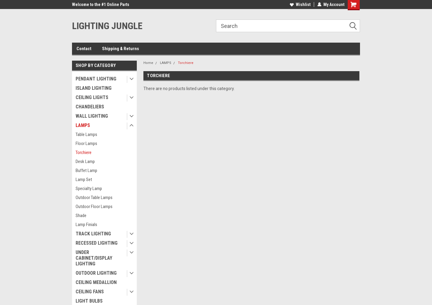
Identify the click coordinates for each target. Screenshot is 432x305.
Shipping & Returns (120, 48)
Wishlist (300, 4)
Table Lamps (86, 134)
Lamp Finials (86, 224)
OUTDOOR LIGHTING (96, 273)
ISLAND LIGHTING (94, 88)
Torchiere (84, 152)
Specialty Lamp (89, 188)
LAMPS (83, 125)
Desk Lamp (85, 161)
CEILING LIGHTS (92, 97)
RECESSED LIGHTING (97, 243)
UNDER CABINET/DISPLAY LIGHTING (94, 258)
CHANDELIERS (90, 107)
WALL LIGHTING (92, 116)
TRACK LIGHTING (93, 234)
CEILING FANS (90, 291)
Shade (81, 215)
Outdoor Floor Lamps (94, 206)
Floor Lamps (86, 143)
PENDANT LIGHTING (96, 79)
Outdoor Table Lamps (94, 197)
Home (148, 63)
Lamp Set (84, 179)
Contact (84, 48)
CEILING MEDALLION (96, 282)
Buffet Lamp (86, 170)
